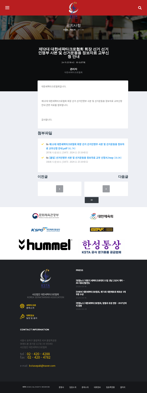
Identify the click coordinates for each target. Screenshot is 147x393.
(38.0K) (85, 157)
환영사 (61, 387)
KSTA (24, 387)
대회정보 (97, 387)
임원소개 (72, 387)
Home (65, 30)
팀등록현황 (110, 387)
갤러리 (122, 387)
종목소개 (85, 387)
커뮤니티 (72, 30)
